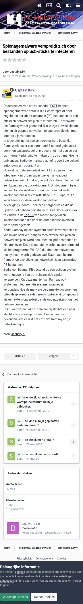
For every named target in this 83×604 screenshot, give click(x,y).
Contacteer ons (45, 558)
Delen (20, 356)
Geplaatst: (30, 95)
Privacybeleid (24, 558)
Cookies (61, 558)
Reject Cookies (44, 597)
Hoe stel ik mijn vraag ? (38, 439)
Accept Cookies (15, 597)
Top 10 (29, 215)
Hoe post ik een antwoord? (40, 454)
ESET (53, 106)
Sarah (20, 410)
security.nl (18, 334)
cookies (20, 571)
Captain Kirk (17, 71)
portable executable (32, 116)
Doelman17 (29, 528)
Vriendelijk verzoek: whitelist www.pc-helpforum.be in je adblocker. (39, 402)
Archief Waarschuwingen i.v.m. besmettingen (51, 76)
